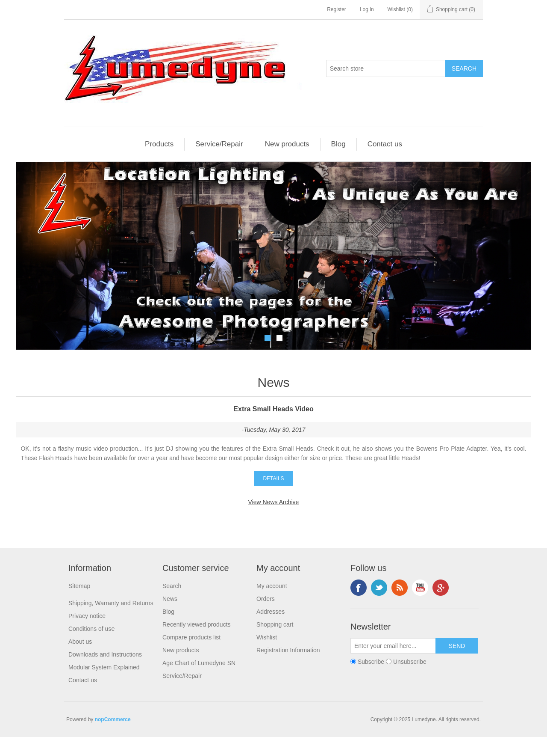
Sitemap (79, 585)
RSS (399, 587)
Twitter (379, 587)
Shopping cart (274, 624)
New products (287, 144)
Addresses (270, 611)
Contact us (385, 144)
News (169, 598)
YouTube (420, 587)
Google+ (440, 587)
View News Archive (273, 502)
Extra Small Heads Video (273, 409)
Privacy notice (87, 615)
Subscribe (371, 661)
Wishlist (266, 637)
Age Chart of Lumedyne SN (198, 663)
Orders (265, 598)
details (273, 478)
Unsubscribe (409, 661)
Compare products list (191, 637)
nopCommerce (113, 719)
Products (159, 144)
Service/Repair (219, 144)
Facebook (358, 587)
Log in (367, 9)
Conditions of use (91, 628)
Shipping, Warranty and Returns (110, 603)
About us (80, 641)
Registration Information (288, 650)
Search (171, 585)
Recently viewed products (196, 624)
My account (271, 585)
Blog (338, 144)
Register (336, 9)
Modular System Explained (104, 667)
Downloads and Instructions (105, 654)
